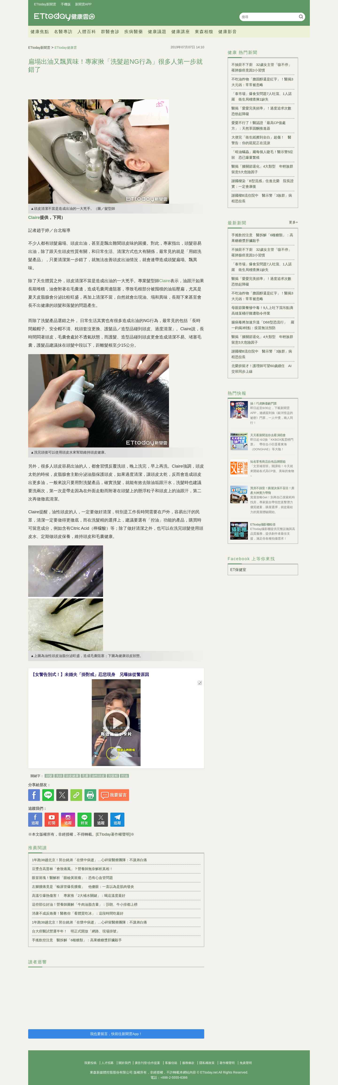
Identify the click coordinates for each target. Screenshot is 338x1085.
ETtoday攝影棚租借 (262, 524)
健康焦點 (40, 31)
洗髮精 (113, 776)
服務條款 (188, 1063)
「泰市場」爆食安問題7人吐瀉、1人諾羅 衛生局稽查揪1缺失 (261, 96)
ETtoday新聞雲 (45, 4)
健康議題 (157, 31)
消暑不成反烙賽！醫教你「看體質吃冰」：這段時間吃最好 (77, 913)
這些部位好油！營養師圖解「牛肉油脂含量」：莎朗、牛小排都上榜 (85, 904)
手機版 (66, 4)
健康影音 (227, 31)
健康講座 (180, 31)
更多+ (293, 222)
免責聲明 (246, 1063)
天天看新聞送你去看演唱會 (267, 435)
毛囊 (85, 776)
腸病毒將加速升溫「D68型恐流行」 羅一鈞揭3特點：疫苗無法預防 (262, 325)
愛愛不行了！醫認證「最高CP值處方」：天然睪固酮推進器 (258, 125)
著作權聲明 (227, 1063)
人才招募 (107, 1063)
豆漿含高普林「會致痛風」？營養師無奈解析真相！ (72, 869)
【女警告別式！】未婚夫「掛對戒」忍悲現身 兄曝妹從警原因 (90, 674)
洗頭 (59, 776)
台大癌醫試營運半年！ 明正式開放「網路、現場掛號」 (76, 931)
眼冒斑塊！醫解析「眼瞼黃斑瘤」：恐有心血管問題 (72, 878)
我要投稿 (90, 1063)
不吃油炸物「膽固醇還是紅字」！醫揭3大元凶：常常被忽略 (262, 82)
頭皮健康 (72, 776)
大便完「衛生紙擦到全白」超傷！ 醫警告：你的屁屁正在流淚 (261, 140)
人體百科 (86, 31)
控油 (124, 776)
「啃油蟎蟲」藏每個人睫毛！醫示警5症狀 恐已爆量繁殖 (262, 154)
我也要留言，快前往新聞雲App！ (116, 1034)
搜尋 (301, 16)
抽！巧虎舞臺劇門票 (263, 403)
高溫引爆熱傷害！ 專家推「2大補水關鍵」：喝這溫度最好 (78, 895)
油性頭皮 (98, 776)
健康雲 (64, 17)
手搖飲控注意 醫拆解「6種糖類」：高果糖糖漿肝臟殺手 (77, 940)
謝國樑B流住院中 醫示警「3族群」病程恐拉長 (261, 198)
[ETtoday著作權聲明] (113, 834)
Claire (164, 280)
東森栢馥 (204, 31)
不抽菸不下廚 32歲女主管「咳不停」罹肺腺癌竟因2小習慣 (261, 67)
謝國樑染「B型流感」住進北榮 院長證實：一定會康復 (262, 183)
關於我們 (125, 1063)
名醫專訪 (63, 31)
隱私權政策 (207, 1063)
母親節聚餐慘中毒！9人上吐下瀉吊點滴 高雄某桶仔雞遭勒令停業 (262, 310)
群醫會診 (110, 31)
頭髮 (49, 776)
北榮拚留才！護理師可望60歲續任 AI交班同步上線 (261, 368)
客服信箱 (171, 1063)
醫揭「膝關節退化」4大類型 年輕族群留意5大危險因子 (262, 169)
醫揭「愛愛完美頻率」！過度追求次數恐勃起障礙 (261, 111)
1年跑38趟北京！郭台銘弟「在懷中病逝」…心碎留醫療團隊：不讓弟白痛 (89, 860)
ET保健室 (238, 570)
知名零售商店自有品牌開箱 (267, 461)
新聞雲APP (83, 4)
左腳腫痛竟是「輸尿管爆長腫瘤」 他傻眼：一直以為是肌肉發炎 (83, 887)
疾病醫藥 (133, 31)
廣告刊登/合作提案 (147, 1063)
